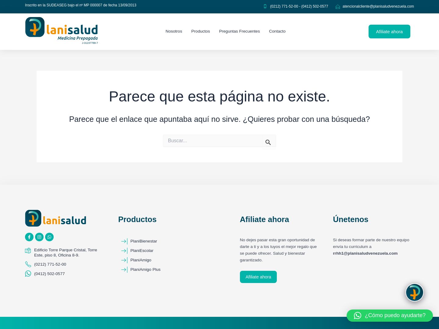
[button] (390, 316)
